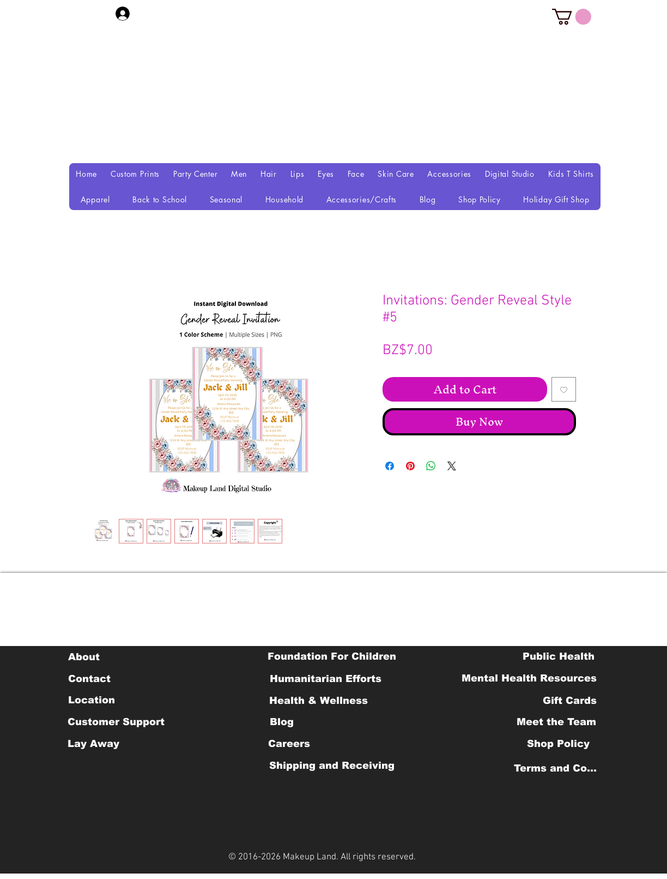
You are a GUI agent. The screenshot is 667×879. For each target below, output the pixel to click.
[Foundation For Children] (332, 656)
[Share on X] (451, 466)
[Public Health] (558, 656)
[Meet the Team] (556, 722)
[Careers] (289, 744)
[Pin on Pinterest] (410, 466)
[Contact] (89, 679)
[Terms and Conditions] (558, 768)
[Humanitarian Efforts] (325, 679)
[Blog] (281, 722)
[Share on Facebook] (389, 466)
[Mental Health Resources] (529, 678)
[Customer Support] (116, 722)
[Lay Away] (93, 744)
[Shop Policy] (558, 744)
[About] (84, 657)
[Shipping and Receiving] (331, 765)
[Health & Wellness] (318, 700)
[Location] (91, 700)
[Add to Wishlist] (563, 389)
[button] (571, 17)
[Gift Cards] (569, 700)
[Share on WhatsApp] (431, 466)
